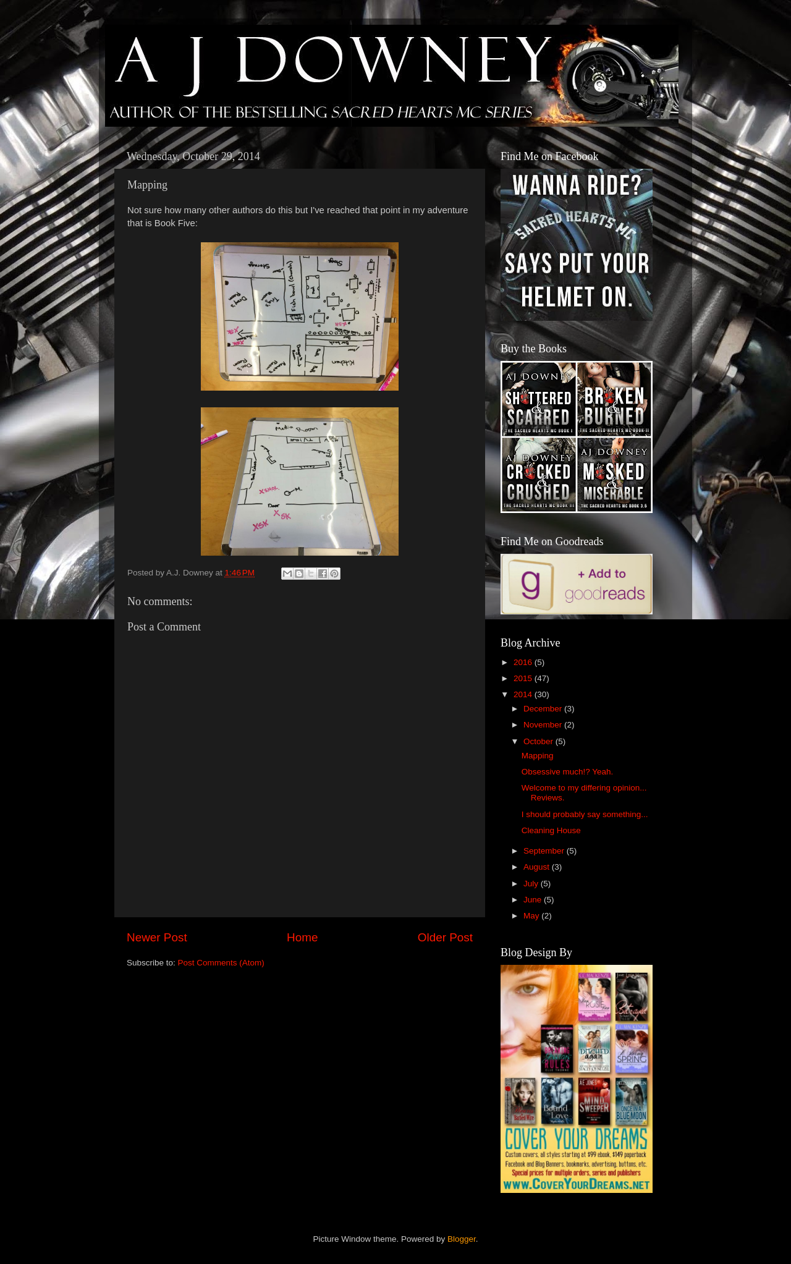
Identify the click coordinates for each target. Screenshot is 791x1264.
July (532, 883)
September (545, 850)
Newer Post (157, 937)
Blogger (461, 1239)
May (532, 915)
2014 (524, 694)
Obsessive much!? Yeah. (568, 771)
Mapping (538, 755)
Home (302, 937)
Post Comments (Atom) (221, 962)
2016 (524, 662)
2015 (524, 678)
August (537, 867)
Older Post (445, 937)
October (539, 741)
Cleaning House (551, 830)
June (533, 899)
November (543, 724)
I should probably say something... (585, 814)
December (543, 708)
